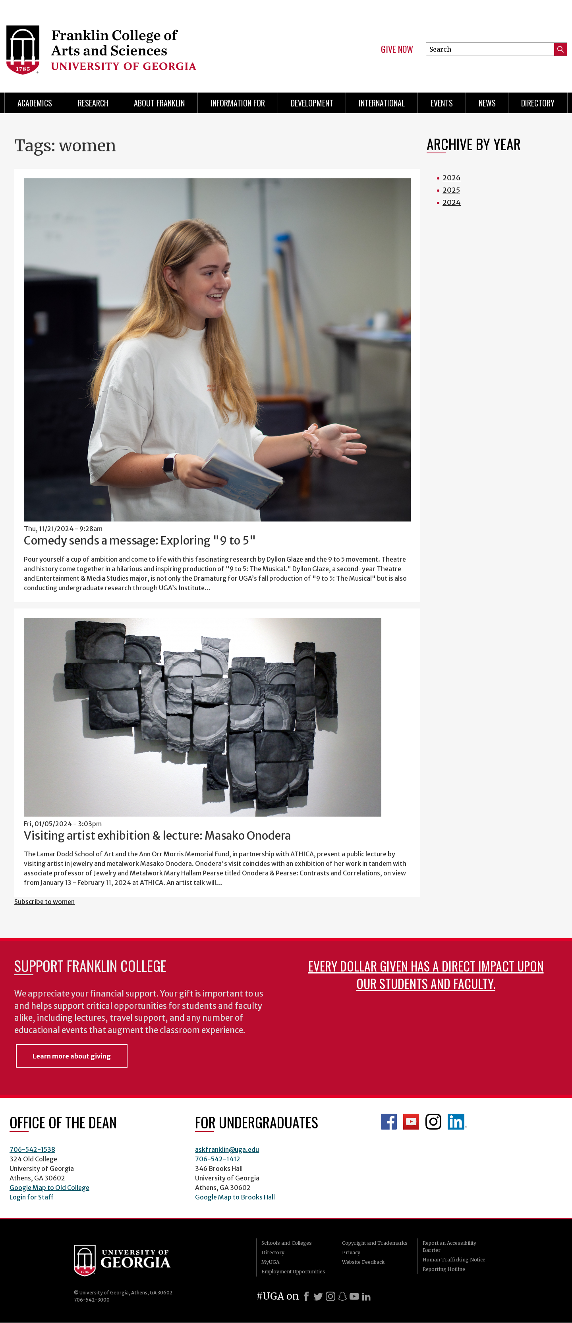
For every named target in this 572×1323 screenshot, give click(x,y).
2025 (451, 190)
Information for (238, 103)
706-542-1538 (32, 1149)
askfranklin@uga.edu (227, 1149)
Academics (34, 103)
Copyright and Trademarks (375, 1243)
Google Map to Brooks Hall (235, 1197)
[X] (318, 1296)
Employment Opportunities (293, 1272)
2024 (452, 202)
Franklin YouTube (411, 1122)
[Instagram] (330, 1296)
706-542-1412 (217, 1159)
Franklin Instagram (433, 1122)
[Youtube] (354, 1296)
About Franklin (159, 103)
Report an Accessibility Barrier (449, 1246)
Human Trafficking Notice (454, 1260)
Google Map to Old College (49, 1188)
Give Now (397, 49)
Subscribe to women (44, 902)
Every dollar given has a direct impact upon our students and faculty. (426, 974)
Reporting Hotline (444, 1269)
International (382, 103)
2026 (452, 177)
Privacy (351, 1252)
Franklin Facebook (389, 1122)
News (487, 103)
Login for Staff (32, 1197)
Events (442, 103)
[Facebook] (306, 1296)
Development (312, 103)
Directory (538, 103)
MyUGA (270, 1262)
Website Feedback (363, 1262)
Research (93, 103)
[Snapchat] (342, 1296)
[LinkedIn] (366, 1296)
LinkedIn (457, 1122)
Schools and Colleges (286, 1243)
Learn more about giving (72, 1056)
